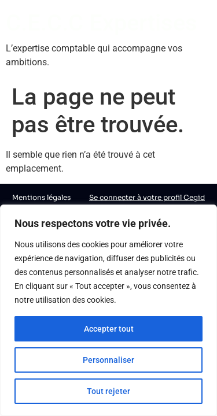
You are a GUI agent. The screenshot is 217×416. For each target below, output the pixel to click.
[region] (108, 310)
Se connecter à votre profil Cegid (147, 197)
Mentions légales (41, 197)
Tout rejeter (108, 391)
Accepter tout (109, 328)
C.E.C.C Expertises (101, 22)
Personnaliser (108, 360)
